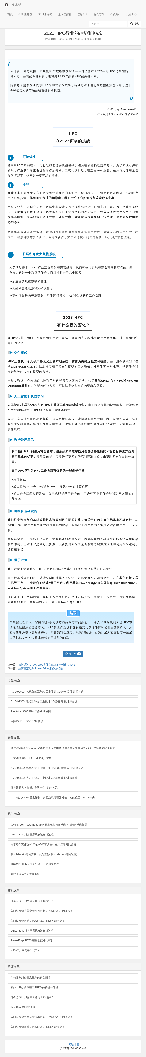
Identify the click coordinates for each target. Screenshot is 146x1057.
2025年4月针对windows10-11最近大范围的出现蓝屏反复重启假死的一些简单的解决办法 (63, 748)
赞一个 (73, 653)
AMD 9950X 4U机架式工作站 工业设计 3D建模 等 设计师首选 (47, 691)
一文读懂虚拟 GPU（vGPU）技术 (31, 758)
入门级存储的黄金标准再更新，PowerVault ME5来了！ (43, 910)
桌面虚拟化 (64, 14)
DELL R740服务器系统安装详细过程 (32, 834)
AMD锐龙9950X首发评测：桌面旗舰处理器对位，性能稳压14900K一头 (53, 797)
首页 (10, 14)
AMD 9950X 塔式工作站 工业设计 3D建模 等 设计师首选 (44, 701)
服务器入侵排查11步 (23, 1007)
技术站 (16, 5)
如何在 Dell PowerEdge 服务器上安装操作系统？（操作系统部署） (50, 824)
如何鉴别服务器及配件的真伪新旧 (31, 977)
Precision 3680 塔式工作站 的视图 (31, 711)
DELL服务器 (45, 14)
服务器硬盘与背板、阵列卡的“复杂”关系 (34, 787)
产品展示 (115, 14)
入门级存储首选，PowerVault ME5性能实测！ (38, 920)
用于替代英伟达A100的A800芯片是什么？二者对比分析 (43, 844)
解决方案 (99, 14)
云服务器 (131, 14)
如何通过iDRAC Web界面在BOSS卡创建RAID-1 (46, 664)
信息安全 (82, 14)
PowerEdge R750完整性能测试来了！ (33, 940)
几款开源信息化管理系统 (25, 874)
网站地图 (73, 1044)
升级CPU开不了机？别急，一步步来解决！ (36, 864)
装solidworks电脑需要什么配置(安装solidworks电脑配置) (44, 854)
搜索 (134, 23)
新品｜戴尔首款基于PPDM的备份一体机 (34, 987)
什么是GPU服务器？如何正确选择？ (32, 900)
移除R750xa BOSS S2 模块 (27, 721)
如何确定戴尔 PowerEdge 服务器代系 (40, 668)
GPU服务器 (25, 14)
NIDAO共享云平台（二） (25, 950)
